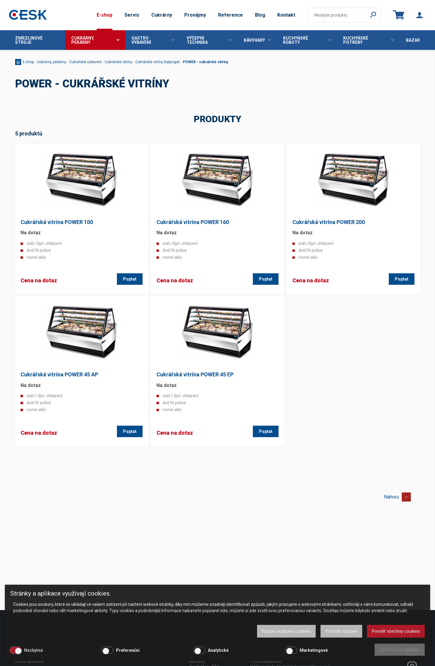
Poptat (130, 279)
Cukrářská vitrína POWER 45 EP (195, 374)
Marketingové (314, 650)
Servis (131, 15)
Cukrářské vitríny (118, 62)
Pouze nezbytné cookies (286, 631)
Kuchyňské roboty (307, 40)
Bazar (413, 40)
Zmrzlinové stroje (29, 40)
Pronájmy (195, 15)
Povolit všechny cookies (396, 631)
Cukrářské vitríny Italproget (157, 62)
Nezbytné (33, 650)
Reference (230, 15)
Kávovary (257, 40)
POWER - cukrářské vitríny (205, 62)
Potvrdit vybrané (341, 631)
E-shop (104, 15)
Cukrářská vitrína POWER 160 (192, 222)
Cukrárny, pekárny (95, 40)
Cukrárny (161, 15)
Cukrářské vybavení (85, 62)
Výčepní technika (209, 40)
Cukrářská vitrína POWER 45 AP (59, 374)
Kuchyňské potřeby (368, 40)
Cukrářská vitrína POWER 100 (57, 222)
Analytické (218, 650)
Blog (260, 15)
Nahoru (397, 495)
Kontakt (286, 15)
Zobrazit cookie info (399, 649)
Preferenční (128, 650)
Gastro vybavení (153, 40)
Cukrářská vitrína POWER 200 (328, 222)
